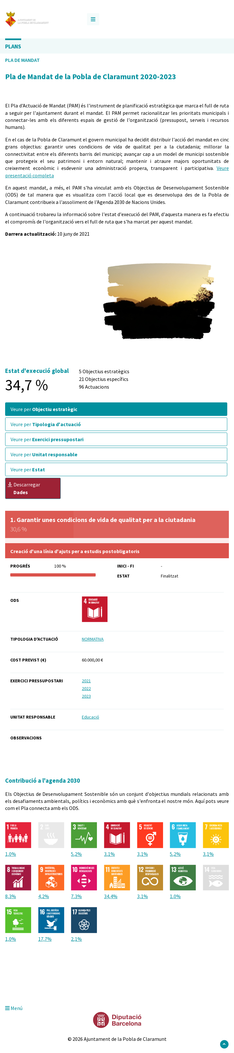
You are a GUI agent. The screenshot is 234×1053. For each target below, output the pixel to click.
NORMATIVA (93, 639)
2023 (86, 696)
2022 (86, 688)
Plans (13, 46)
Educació (90, 717)
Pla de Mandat (22, 60)
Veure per (44, 409)
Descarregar (23, 488)
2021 (86, 681)
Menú (13, 1008)
